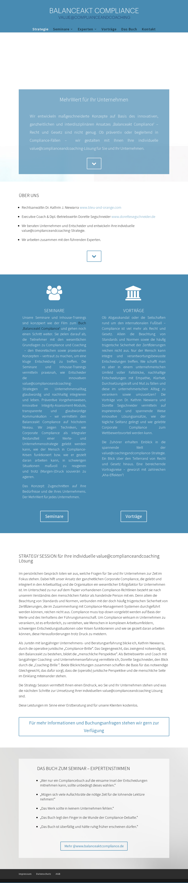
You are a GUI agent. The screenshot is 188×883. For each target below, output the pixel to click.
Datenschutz (43, 874)
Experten (85, 29)
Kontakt (149, 29)
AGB (58, 874)
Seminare (61, 29)
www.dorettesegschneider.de (133, 216)
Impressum (25, 874)
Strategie (40, 29)
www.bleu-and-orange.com (100, 207)
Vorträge (109, 29)
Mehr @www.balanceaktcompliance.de (94, 846)
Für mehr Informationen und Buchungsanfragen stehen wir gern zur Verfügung (94, 727)
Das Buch (129, 29)
